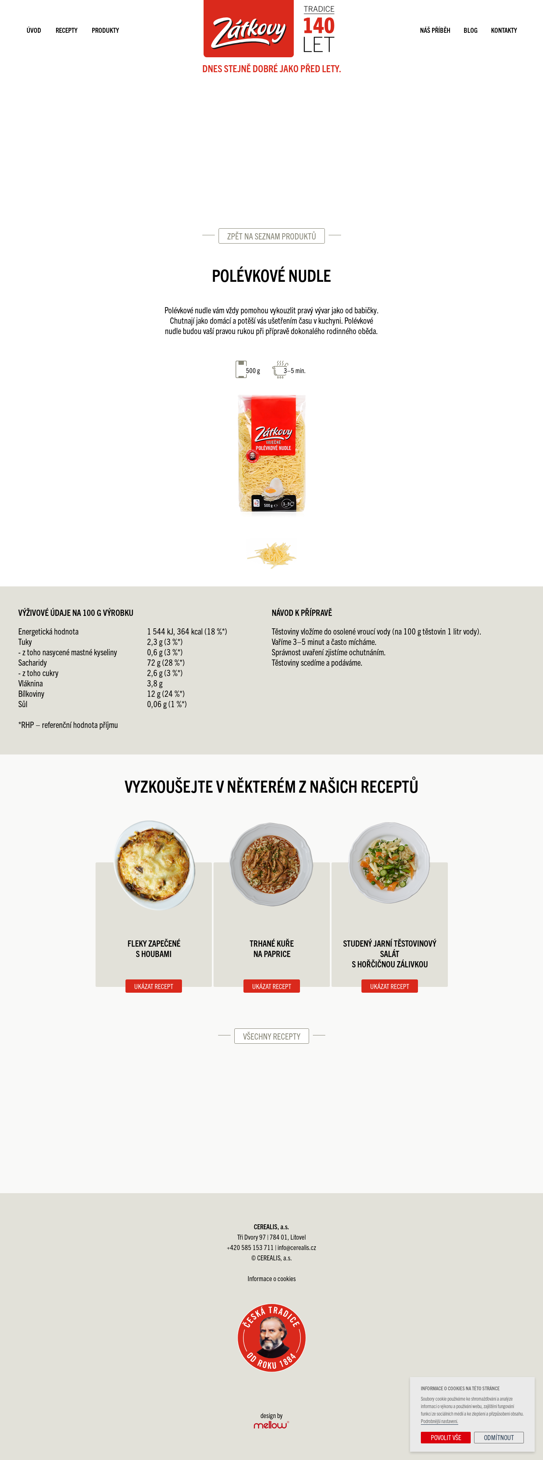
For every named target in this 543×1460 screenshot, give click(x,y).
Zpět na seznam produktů (271, 236)
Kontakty (504, 30)
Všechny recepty (271, 1036)
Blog (471, 30)
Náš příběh (435, 30)
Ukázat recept (153, 986)
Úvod (34, 30)
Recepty (66, 30)
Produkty (105, 30)
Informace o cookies (272, 1278)
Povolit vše (446, 1437)
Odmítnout (499, 1437)
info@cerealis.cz (297, 1247)
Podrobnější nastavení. (439, 1421)
